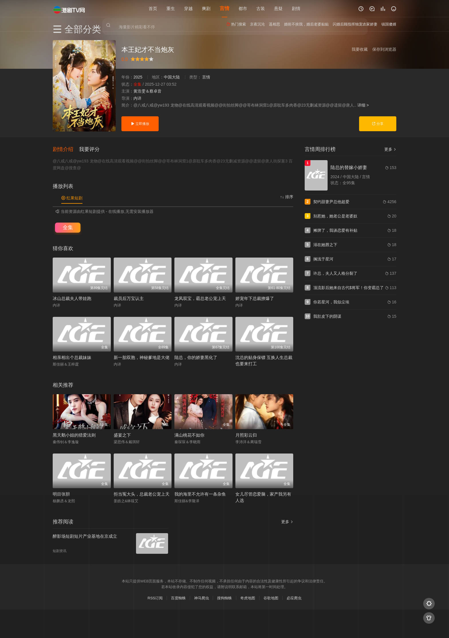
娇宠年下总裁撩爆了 (254, 297)
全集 (68, 227)
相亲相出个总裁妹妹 (72, 357)
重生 (170, 8)
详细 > (363, 105)
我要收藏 (360, 49)
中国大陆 (172, 77)
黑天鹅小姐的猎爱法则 (74, 434)
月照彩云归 (246, 434)
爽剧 (206, 8)
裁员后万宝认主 (129, 297)
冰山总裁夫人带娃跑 (72, 297)
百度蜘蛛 (178, 598)
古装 (260, 8)
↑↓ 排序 (286, 196)
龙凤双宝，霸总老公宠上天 (200, 297)
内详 (137, 98)
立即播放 (140, 124)
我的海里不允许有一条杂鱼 (200, 493)
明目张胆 (61, 493)
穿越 (188, 8)
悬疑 (278, 8)
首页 (153, 8)
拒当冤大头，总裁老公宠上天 (142, 493)
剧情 (296, 8)
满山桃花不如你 (189, 434)
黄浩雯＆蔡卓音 (147, 91)
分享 (377, 124)
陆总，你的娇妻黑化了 (195, 357)
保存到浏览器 (384, 49)
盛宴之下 (122, 434)
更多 (390, 149)
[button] (66, 149)
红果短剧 (71, 197)
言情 (224, 8)
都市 (243, 8)
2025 (137, 77)
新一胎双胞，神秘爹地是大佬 (142, 357)
